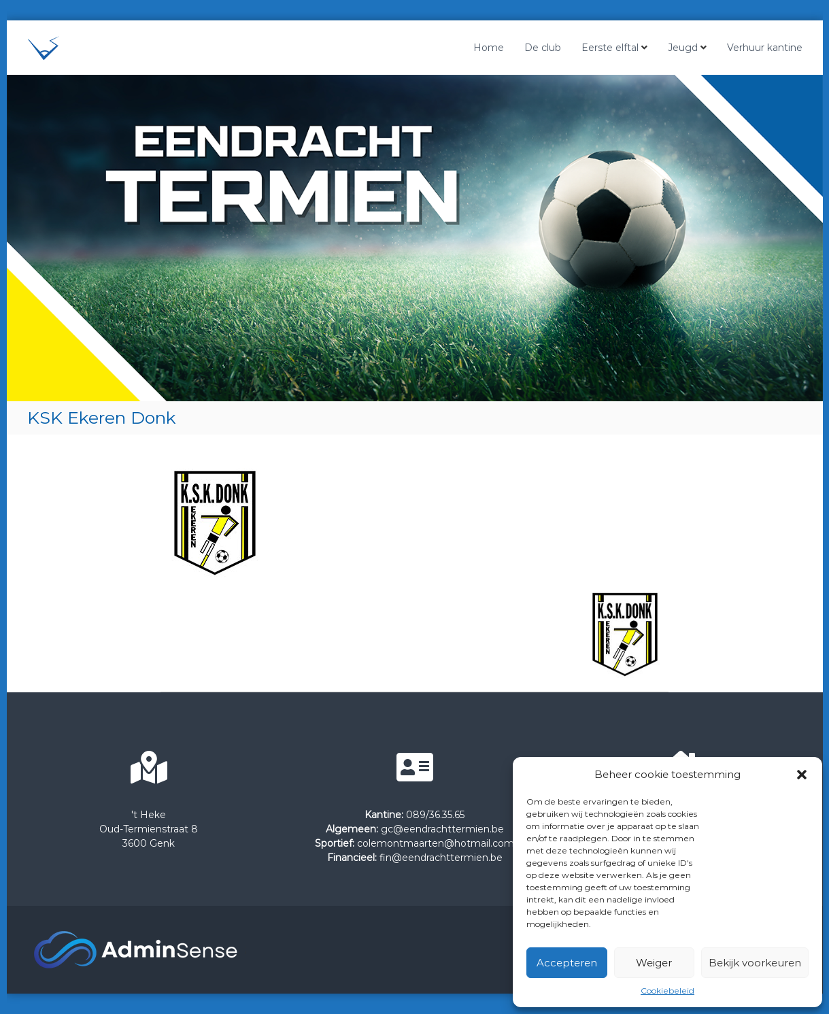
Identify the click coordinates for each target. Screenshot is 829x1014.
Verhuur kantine (764, 47)
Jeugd (683, 47)
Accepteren (567, 962)
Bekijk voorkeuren (755, 962)
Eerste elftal (610, 47)
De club (542, 47)
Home (488, 47)
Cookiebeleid (667, 990)
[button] (802, 774)
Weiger (654, 962)
